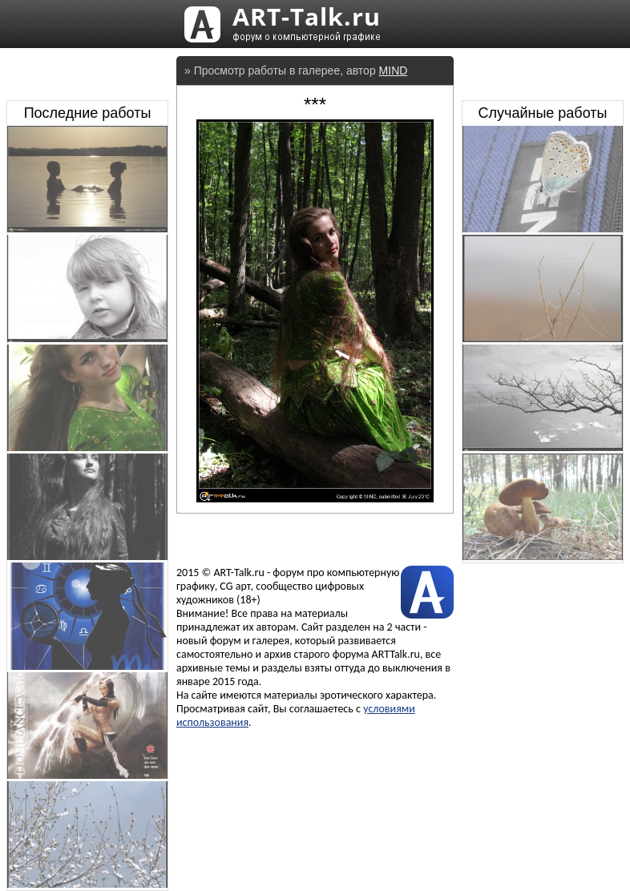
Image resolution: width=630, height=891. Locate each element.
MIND (393, 70)
